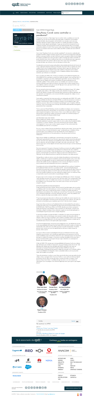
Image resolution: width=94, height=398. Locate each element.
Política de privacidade (27, 382)
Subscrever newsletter (73, 388)
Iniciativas (25, 21)
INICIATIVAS (32, 12)
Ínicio (19, 21)
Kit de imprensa (75, 382)
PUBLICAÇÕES (57, 12)
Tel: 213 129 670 (40, 394)
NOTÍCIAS (49, 12)
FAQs (49, 382)
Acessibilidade (16, 382)
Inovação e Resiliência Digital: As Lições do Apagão (50, 333)
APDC (17, 12)
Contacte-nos (55, 382)
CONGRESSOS (41, 12)
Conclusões (17, 50)
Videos (16, 47)
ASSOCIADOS (23, 12)
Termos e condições (40, 382)
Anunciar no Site (65, 382)
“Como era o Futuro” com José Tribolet (47, 328)
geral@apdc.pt (51, 394)
